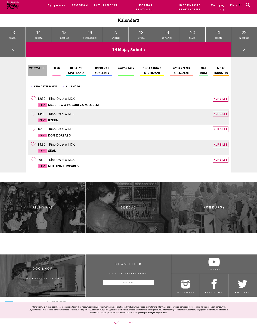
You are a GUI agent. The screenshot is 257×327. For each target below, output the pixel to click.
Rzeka (48, 119)
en (232, 5)
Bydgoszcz (56, 5)
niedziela (64, 33)
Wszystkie (37, 67)
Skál (47, 149)
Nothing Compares (58, 164)
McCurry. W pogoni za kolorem (68, 103)
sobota (38, 33)
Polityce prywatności (157, 312)
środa (141, 33)
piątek (12, 33)
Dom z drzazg (54, 134)
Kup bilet (221, 97)
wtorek (116, 33)
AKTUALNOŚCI (106, 5)
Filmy (56, 67)
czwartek (167, 33)
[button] (128, 322)
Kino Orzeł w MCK (44, 85)
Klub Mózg (71, 85)
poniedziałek (90, 33)
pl (241, 5)
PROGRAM (80, 5)
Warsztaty (126, 67)
